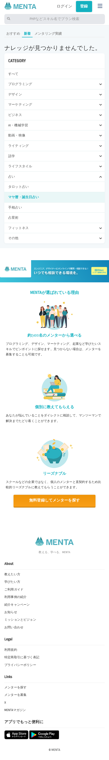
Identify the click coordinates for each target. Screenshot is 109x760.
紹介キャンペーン (17, 604)
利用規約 (10, 649)
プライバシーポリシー (20, 665)
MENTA (55, 750)
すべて (13, 74)
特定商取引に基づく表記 (21, 657)
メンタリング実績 (48, 33)
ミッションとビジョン (20, 619)
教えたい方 (12, 574)
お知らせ (10, 612)
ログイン (64, 6)
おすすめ (13, 33)
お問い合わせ (13, 627)
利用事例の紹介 (15, 597)
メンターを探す (15, 687)
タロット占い (18, 187)
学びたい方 (12, 582)
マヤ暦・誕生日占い (23, 197)
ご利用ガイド (13, 589)
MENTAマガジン (15, 710)
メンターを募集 (15, 695)
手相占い (15, 207)
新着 (27, 33)
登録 (84, 6)
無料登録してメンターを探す (54, 500)
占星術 (13, 217)
